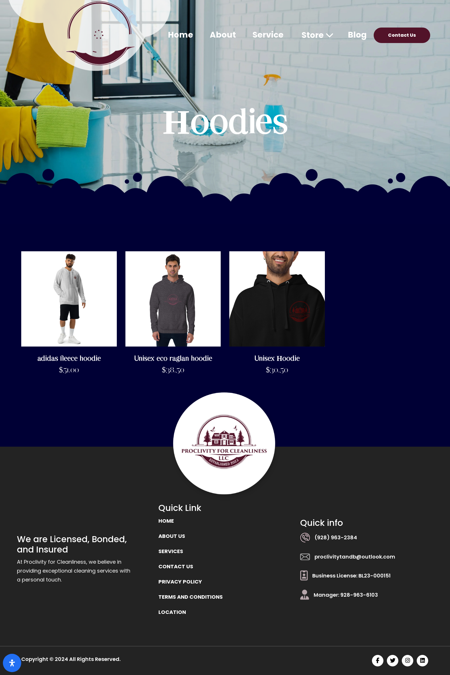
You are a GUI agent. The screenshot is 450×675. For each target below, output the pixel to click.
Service (268, 34)
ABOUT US (171, 536)
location (172, 612)
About (223, 34)
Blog (357, 34)
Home (180, 34)
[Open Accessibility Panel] (12, 663)
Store (317, 35)
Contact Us (402, 35)
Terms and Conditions (190, 596)
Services (170, 551)
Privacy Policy (180, 581)
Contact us (175, 566)
